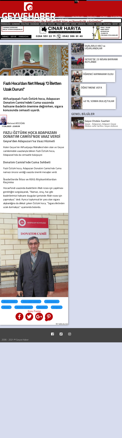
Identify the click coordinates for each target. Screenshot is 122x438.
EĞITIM (43, 23)
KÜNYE (104, 17)
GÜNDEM (16, 23)
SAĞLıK (67, 23)
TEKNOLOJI (5, 23)
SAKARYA (81, 23)
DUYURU (107, 23)
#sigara (56, 307)
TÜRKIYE (90, 23)
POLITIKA (25, 23)
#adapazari (52, 301)
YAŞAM (59, 23)
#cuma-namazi (24, 307)
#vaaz (6, 307)
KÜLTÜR (51, 23)
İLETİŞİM (115, 17)
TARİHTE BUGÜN (92, 18)
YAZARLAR (78, 17)
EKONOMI (35, 23)
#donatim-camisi (31, 301)
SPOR (73, 23)
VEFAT (115, 23)
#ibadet (42, 307)
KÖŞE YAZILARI (64, 18)
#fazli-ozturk (9, 301)
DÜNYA (99, 23)
